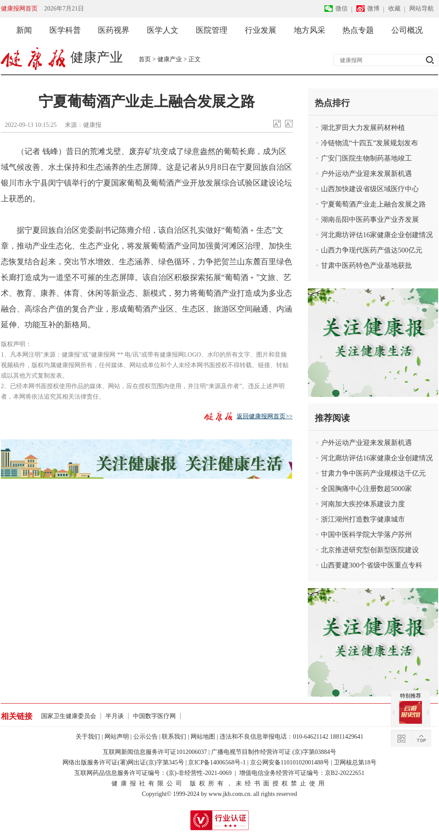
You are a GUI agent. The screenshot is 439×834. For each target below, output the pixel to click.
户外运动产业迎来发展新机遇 (366, 173)
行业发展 (260, 30)
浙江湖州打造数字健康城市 (363, 519)
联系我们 (174, 736)
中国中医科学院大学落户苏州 (366, 534)
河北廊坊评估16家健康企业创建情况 (377, 234)
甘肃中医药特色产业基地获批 (366, 265)
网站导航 (421, 8)
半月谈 (114, 716)
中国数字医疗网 (154, 716)
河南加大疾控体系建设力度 (363, 504)
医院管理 (211, 30)
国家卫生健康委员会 (68, 716)
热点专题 (358, 30)
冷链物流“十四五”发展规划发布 (369, 143)
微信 (341, 8)
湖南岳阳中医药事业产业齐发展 (370, 219)
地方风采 (309, 30)
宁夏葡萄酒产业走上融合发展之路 (373, 204)
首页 (145, 59)
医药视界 (113, 30)
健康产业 (169, 59)
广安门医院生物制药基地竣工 (366, 158)
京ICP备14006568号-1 (216, 762)
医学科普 (65, 30)
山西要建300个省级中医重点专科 (371, 565)
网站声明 (117, 736)
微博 (373, 8)
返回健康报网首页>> (265, 416)
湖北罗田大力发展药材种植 (363, 127)
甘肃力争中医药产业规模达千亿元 (373, 473)
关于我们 (88, 736)
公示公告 (145, 736)
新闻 (24, 30)
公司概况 (407, 30)
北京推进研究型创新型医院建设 (370, 550)
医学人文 (162, 30)
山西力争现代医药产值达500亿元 (371, 250)
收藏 (394, 8)
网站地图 (203, 736)
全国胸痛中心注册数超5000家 (366, 488)
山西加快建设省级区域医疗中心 (370, 189)
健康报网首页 (19, 8)
